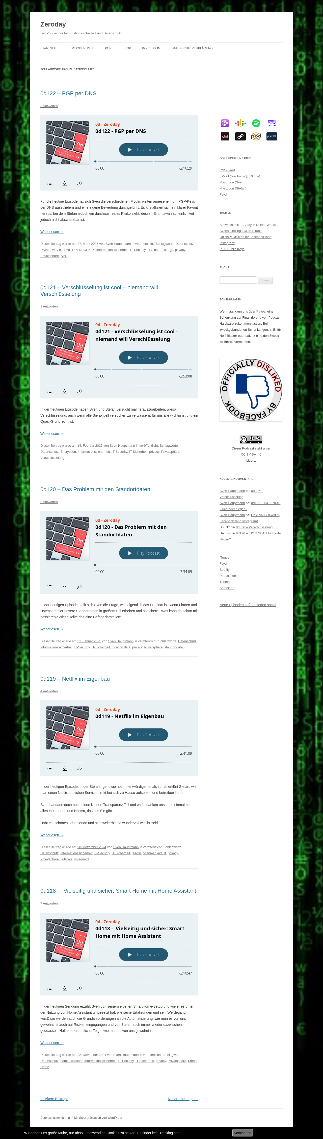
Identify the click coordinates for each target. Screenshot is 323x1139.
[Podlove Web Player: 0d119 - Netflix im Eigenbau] (119, 738)
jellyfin (136, 853)
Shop (126, 48)
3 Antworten (49, 106)
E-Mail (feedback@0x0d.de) (240, 176)
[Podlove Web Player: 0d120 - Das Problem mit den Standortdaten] (119, 552)
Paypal (261, 311)
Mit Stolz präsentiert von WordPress (98, 1118)
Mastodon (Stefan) (233, 188)
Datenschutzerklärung (192, 48)
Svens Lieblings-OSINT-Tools (241, 231)
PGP (108, 48)
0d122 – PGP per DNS (68, 93)
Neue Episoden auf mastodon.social (248, 605)
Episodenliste (82, 48)
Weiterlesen (52, 232)
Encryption (68, 452)
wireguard (81, 859)
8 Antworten (49, 306)
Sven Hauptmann (118, 244)
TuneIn (225, 582)
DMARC (56, 250)
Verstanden (242, 1133)
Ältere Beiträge (54, 1099)
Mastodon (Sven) (232, 182)
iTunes (224, 557)
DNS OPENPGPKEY (79, 250)
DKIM (44, 250)
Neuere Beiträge (183, 1099)
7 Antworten (49, 903)
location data (121, 647)
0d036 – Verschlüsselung (254, 527)
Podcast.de (228, 576)
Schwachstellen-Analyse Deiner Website (249, 225)
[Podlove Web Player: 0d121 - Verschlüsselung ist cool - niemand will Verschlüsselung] (119, 357)
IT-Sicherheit (156, 250)
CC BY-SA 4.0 (251, 454)
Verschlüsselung (52, 458)
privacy (180, 250)
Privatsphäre (49, 256)
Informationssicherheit (112, 250)
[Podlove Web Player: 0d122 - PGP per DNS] (119, 153)
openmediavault (154, 853)
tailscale (66, 859)
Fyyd (223, 194)
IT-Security (138, 250)
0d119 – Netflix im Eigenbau (75, 679)
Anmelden (227, 588)
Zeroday (53, 24)
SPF (64, 256)
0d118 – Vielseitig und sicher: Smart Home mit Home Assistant (119, 891)
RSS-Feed (227, 170)
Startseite (49, 48)
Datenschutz (184, 244)
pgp (170, 250)
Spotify (225, 570)
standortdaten (175, 647)
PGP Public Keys (232, 249)
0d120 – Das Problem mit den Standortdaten (95, 489)
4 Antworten (49, 691)
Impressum (151, 48)
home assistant (72, 1061)
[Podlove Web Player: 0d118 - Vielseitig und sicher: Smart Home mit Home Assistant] (119, 954)
